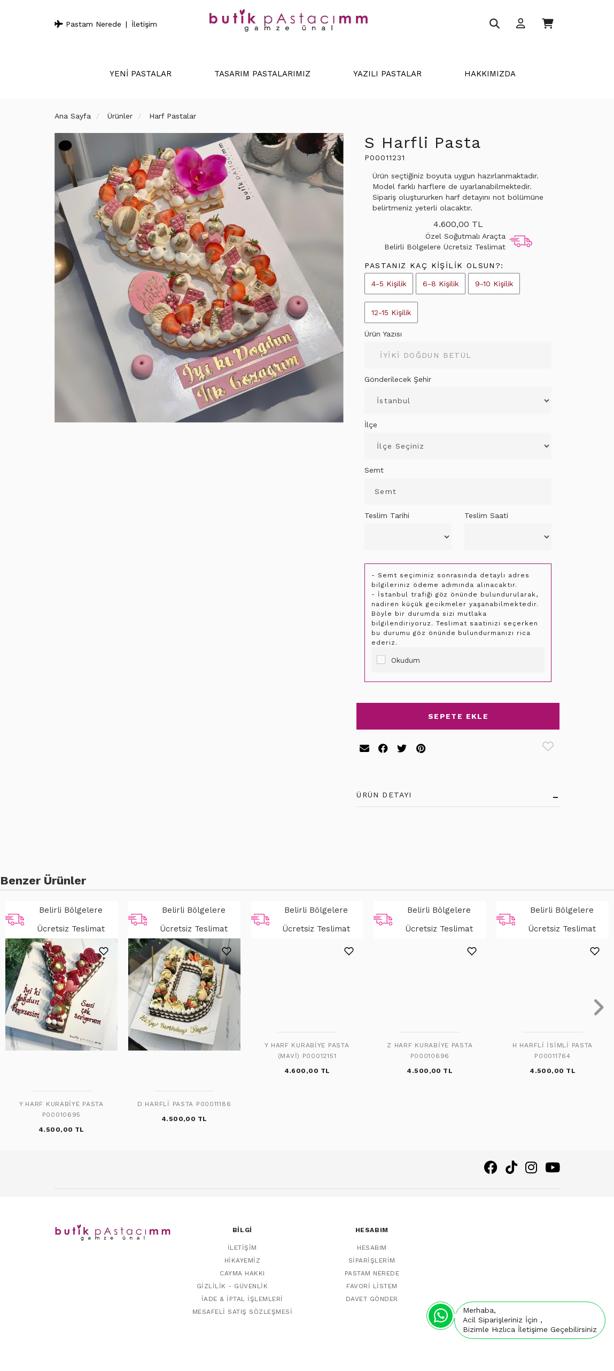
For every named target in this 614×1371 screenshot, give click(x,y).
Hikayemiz (242, 1255)
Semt (374, 470)
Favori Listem (372, 1281)
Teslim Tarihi (386, 515)
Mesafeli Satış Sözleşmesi (242, 1307)
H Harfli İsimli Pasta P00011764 (552, 1050)
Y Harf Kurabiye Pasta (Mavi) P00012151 (307, 1050)
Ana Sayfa (73, 116)
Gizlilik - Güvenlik (232, 1281)
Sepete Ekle (458, 716)
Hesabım (372, 1243)
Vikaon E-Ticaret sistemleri (460, 1353)
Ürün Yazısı (383, 334)
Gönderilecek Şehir (397, 379)
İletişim (144, 24)
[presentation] (16, 1008)
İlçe (370, 424)
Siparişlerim (371, 1255)
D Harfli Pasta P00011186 (184, 1104)
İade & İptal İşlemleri (242, 1294)
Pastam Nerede (88, 24)
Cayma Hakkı (242, 1268)
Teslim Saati (486, 515)
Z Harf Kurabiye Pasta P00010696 (429, 1050)
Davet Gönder (372, 1294)
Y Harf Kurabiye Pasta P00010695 (61, 1109)
